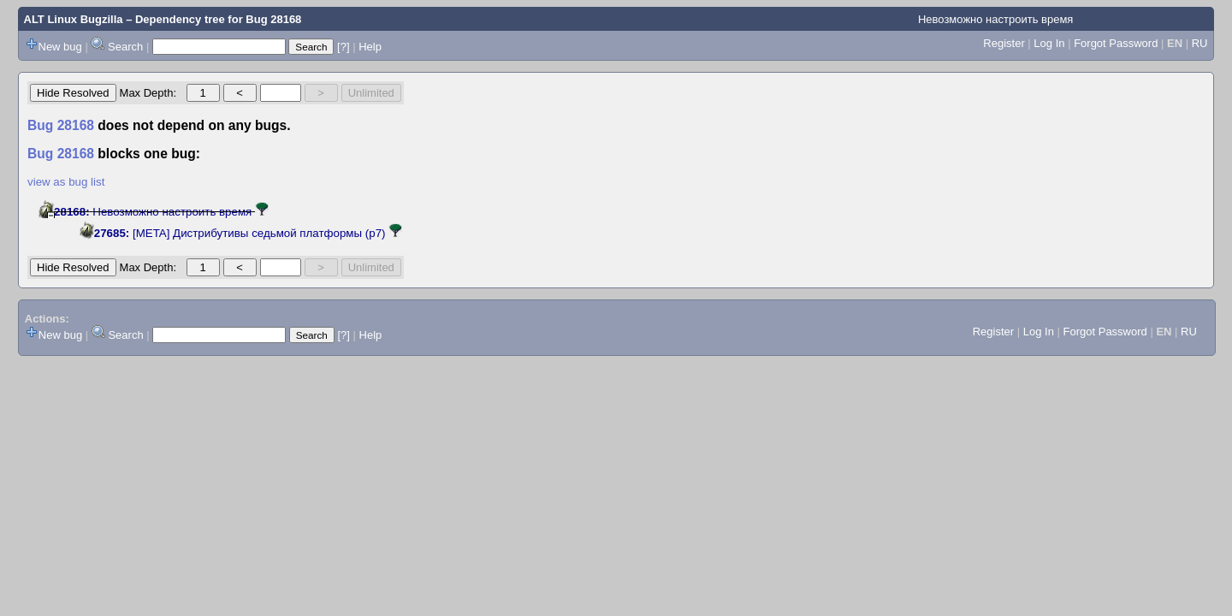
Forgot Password (1116, 43)
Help (370, 46)
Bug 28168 (273, 19)
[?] (343, 46)
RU (1200, 43)
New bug (60, 46)
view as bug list (65, 181)
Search (125, 46)
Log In (1049, 43)
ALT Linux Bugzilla (73, 19)
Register (1003, 43)
